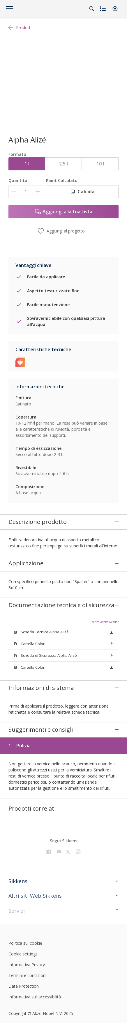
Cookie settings (23, 920)
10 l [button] (100, 163)
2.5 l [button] (63, 163)
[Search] (91, 8)
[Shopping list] (103, 8)
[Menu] (9, 9)
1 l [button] (26, 163)
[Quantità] (25, 191)
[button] (115, 8)
